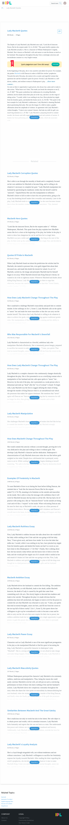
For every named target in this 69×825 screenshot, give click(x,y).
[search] (60, 3)
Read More (34, 189)
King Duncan (4, 792)
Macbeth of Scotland (6, 785)
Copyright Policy (24, 804)
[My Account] (66, 3)
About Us (4, 804)
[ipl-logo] (8, 4)
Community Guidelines (26, 807)
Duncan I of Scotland (6, 790)
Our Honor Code (24, 809)
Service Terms (23, 814)
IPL (2, 8)
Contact (4, 807)
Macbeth (49, 60)
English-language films (7, 788)
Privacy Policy (23, 812)
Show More (34, 104)
